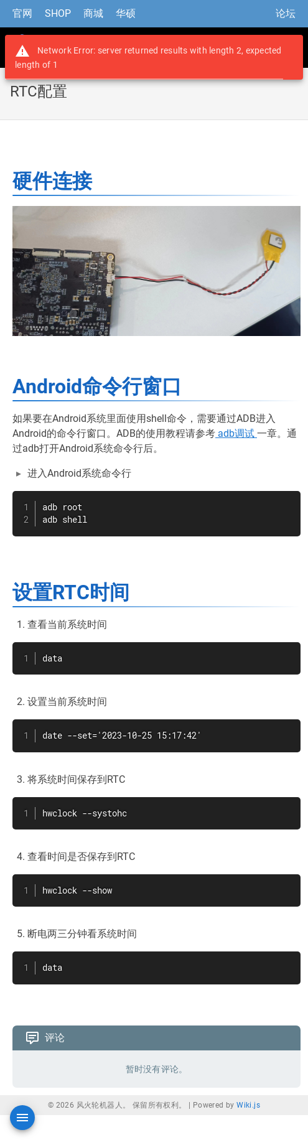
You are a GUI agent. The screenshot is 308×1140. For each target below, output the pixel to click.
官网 (22, 13)
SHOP (58, 13)
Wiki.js (248, 1105)
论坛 (286, 13)
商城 (93, 13)
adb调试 (236, 433)
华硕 (126, 13)
